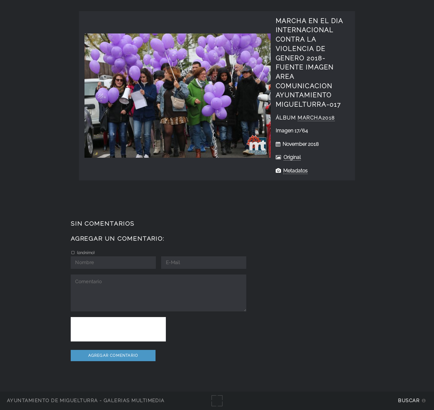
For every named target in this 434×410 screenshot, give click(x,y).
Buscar (409, 400)
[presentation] (118, 329)
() (85, 252)
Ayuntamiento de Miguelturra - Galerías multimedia (86, 400)
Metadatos (295, 171)
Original (292, 157)
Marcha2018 (316, 118)
